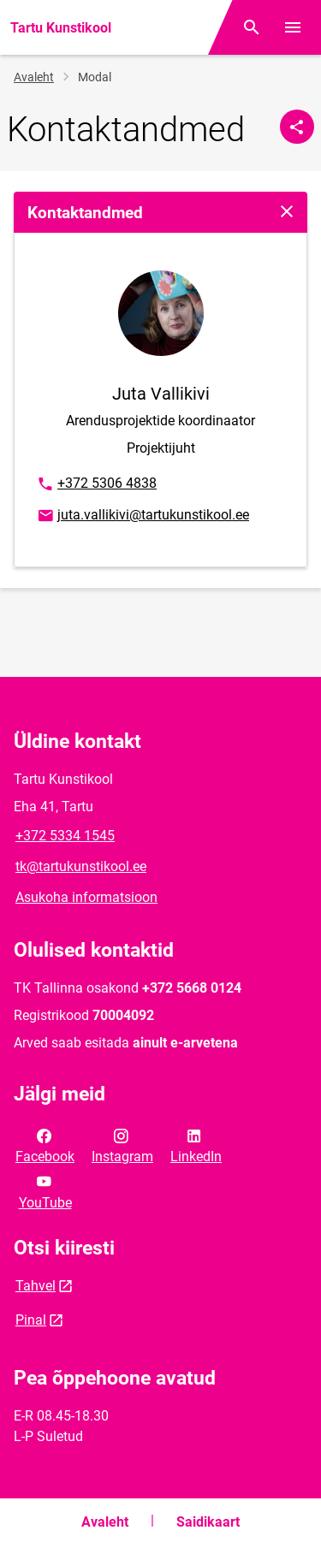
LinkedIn (196, 1145)
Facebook (44, 1145)
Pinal (30, 1320)
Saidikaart (208, 1522)
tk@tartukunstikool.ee (80, 866)
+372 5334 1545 (65, 835)
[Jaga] (297, 127)
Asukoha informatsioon (86, 897)
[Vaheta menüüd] (292, 27)
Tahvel (35, 1286)
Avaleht (34, 77)
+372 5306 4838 (96, 484)
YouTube (45, 1190)
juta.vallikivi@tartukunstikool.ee (142, 516)
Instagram (122, 1145)
